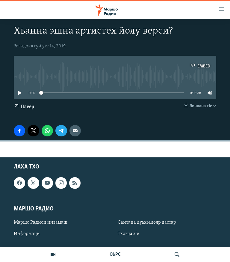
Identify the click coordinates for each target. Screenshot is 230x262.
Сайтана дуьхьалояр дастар (147, 222)
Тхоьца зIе (128, 233)
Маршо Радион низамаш (40, 222)
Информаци (27, 233)
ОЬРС (115, 254)
